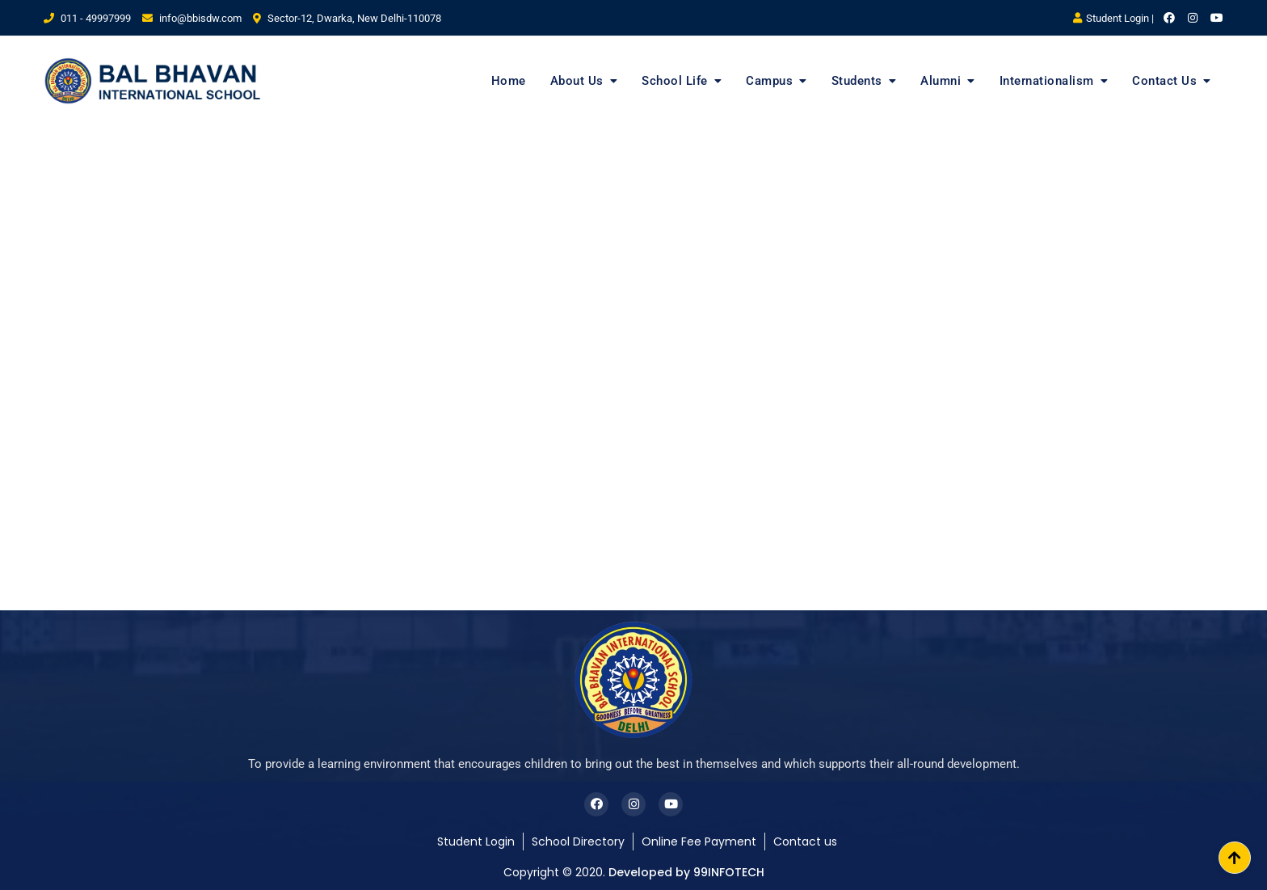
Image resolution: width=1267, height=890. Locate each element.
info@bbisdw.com (192, 18)
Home (508, 81)
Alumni (940, 81)
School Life (675, 81)
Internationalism (1047, 81)
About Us (577, 81)
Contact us (805, 841)
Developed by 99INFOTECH (686, 872)
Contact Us (1164, 81)
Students (856, 81)
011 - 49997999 (87, 18)
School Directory (578, 841)
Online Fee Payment (699, 841)
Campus (769, 81)
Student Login (476, 841)
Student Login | (1113, 18)
